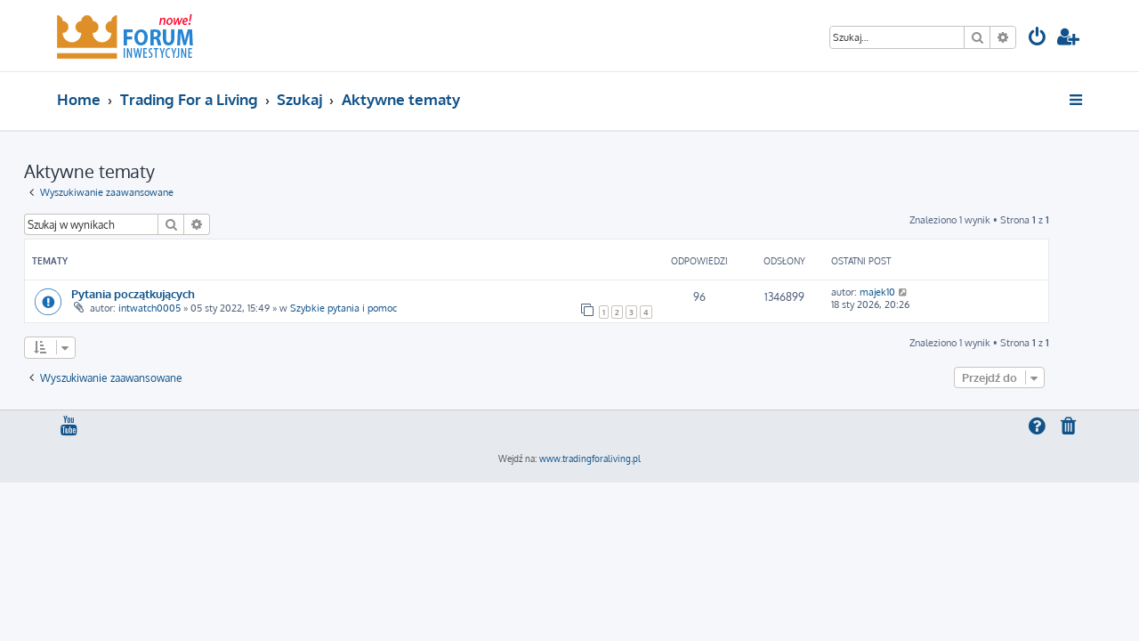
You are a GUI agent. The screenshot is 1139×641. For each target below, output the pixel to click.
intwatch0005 (182, 308)
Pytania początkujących (166, 293)
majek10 (910, 292)
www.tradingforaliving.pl (590, 458)
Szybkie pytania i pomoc (376, 308)
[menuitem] (1037, 39)
